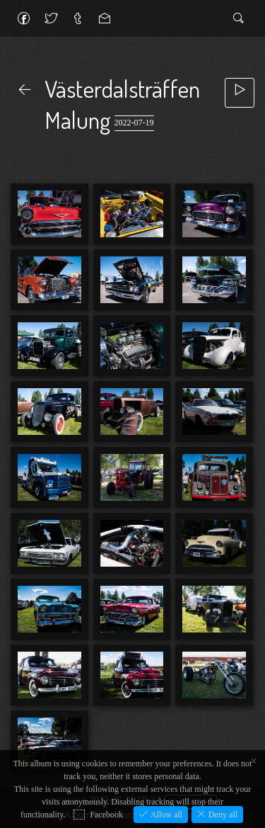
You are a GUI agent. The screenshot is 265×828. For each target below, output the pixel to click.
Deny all (221, 815)
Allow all (165, 815)
